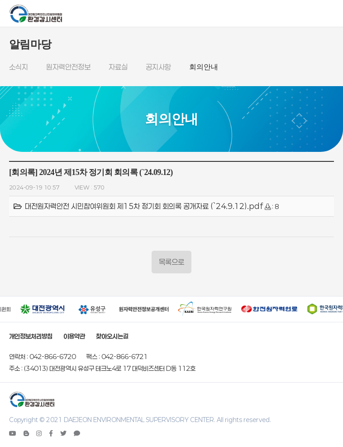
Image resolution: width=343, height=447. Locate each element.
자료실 (118, 67)
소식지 (18, 67)
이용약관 (74, 336)
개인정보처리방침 (30, 336)
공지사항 (158, 67)
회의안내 (203, 67)
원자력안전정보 (68, 67)
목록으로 (171, 262)
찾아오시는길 (112, 336)
